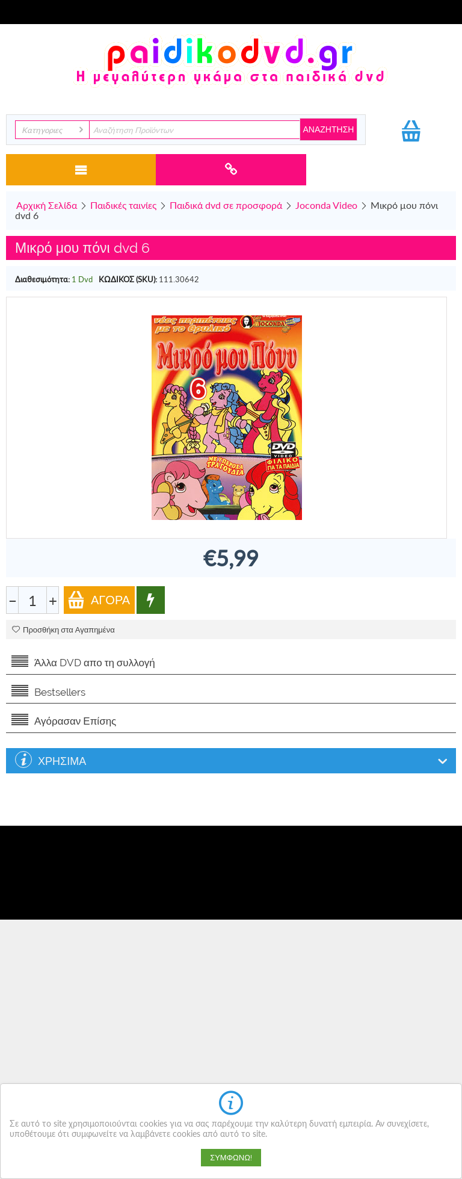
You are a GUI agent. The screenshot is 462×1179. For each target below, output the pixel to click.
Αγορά (98, 599)
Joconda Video (326, 205)
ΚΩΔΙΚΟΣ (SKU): (128, 279)
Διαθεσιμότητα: (42, 279)
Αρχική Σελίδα (46, 205)
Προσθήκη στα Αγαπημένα (63, 629)
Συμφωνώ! (231, 1157)
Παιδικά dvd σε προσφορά (226, 205)
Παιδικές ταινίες (123, 205)
